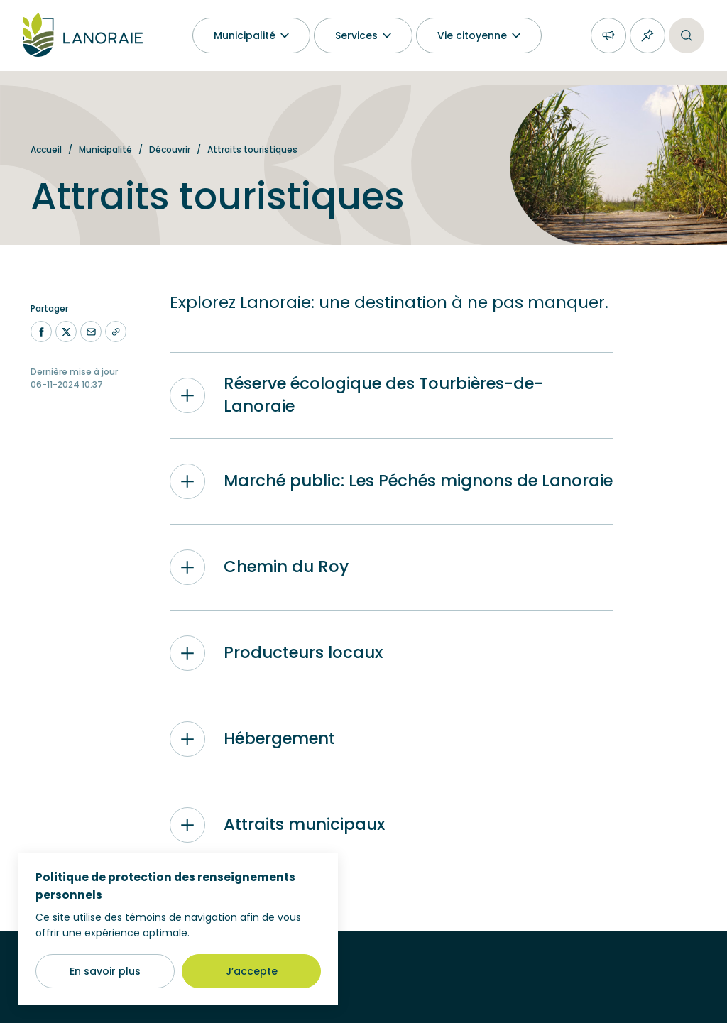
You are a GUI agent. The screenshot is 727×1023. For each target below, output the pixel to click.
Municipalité (105, 149)
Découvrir (169, 149)
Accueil (46, 149)
